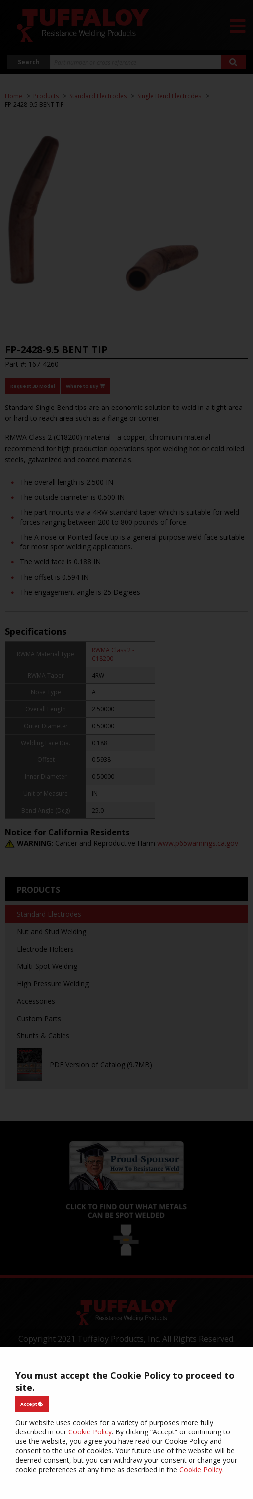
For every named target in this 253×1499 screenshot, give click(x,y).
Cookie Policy (90, 1431)
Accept (31, 1404)
